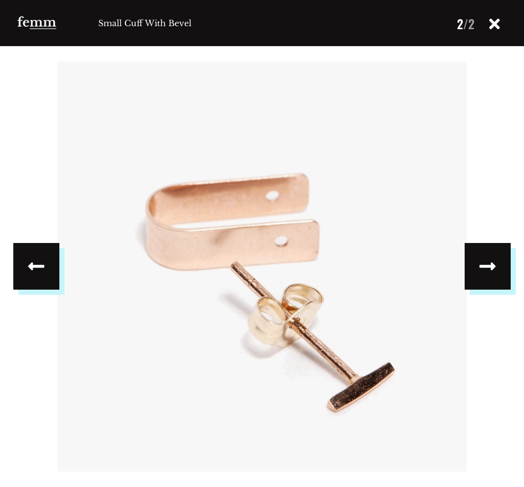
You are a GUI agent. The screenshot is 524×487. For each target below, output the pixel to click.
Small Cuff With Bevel (144, 23)
